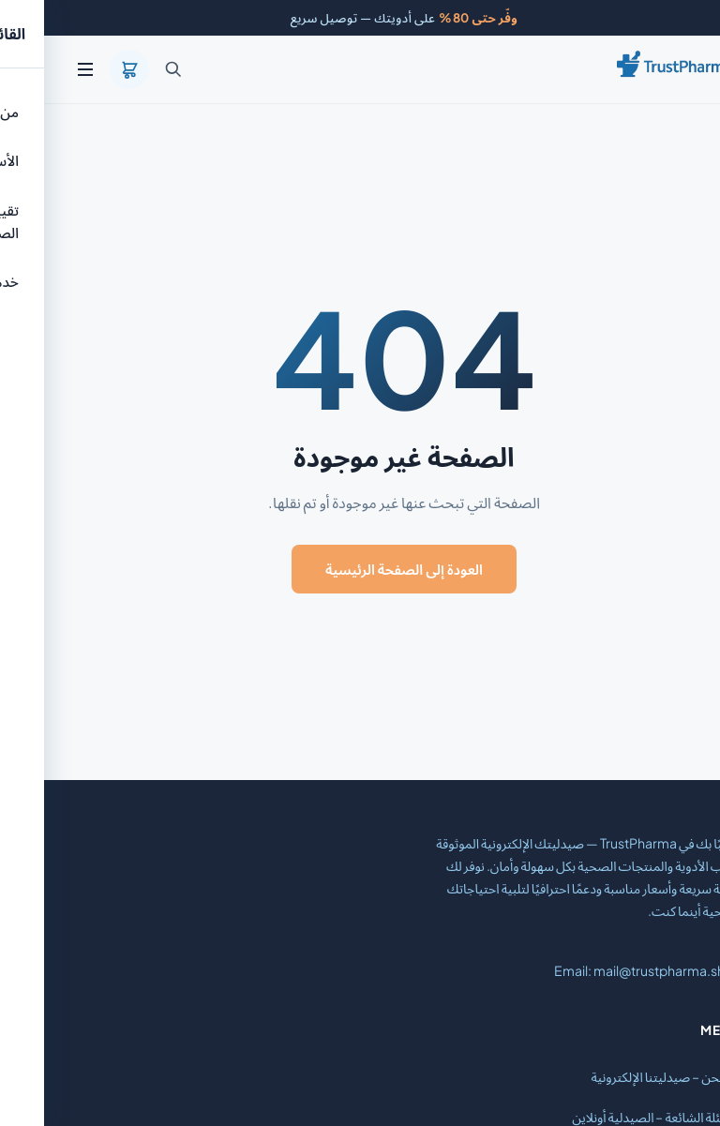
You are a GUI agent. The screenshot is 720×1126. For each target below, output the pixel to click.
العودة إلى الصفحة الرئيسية (360, 569)
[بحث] (129, 69)
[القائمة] (41, 69)
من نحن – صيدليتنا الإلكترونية (622, 1076)
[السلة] (85, 69)
